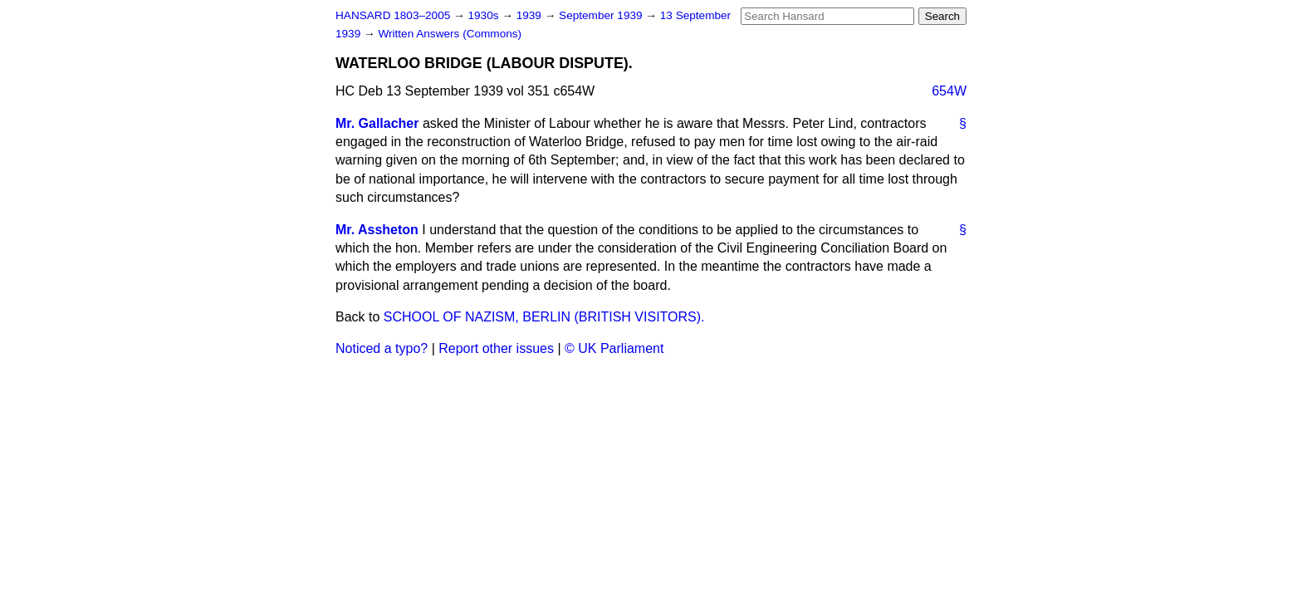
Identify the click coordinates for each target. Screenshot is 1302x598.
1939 (530, 15)
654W (949, 91)
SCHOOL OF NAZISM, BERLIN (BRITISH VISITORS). (544, 317)
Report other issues (496, 348)
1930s (484, 15)
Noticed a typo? (381, 348)
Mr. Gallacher (377, 123)
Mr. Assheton (376, 230)
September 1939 (602, 15)
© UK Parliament (614, 348)
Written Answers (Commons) (449, 33)
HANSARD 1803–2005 (392, 15)
